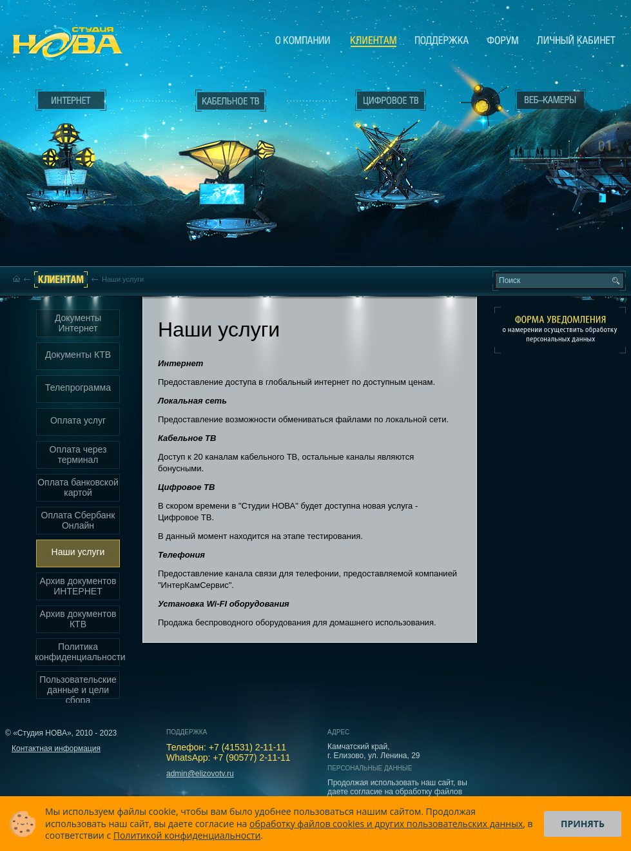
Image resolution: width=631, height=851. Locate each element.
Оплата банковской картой (78, 487)
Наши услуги (78, 552)
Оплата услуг (78, 420)
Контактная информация (56, 748)
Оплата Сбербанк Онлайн (78, 520)
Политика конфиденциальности (78, 651)
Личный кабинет (576, 40)
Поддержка (442, 40)
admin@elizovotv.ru (200, 773)
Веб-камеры (480, 104)
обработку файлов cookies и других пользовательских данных (386, 823)
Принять (583, 823)
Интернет (70, 101)
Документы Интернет (78, 323)
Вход (553, 214)
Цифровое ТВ (384, 147)
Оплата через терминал (78, 454)
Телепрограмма (78, 387)
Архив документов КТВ (78, 619)
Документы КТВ (78, 354)
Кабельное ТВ (231, 171)
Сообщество (502, 40)
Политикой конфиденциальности (187, 835)
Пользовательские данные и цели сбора (78, 687)
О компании (303, 40)
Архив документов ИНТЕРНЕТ (78, 586)
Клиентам (373, 40)
